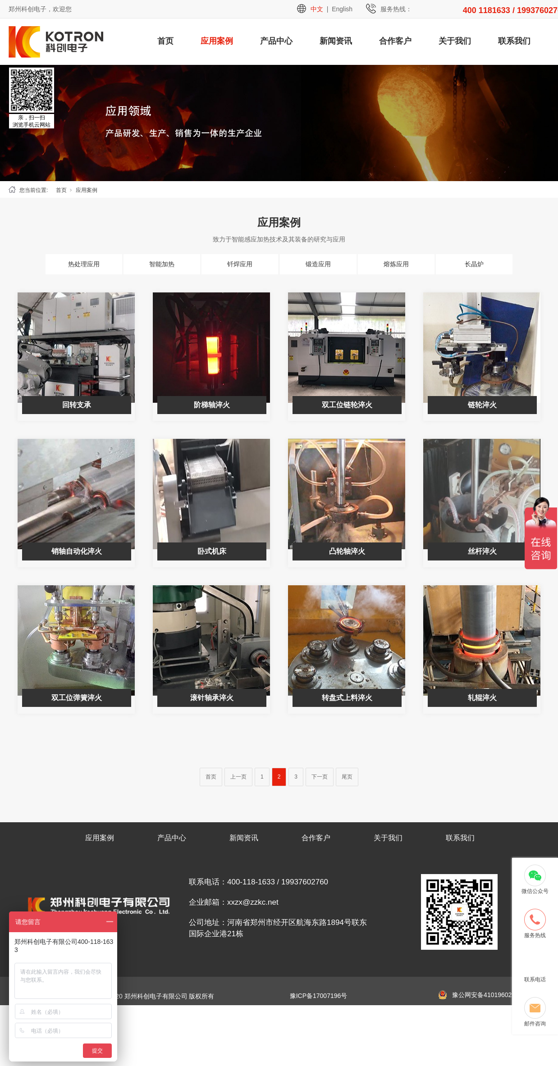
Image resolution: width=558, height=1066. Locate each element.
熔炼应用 (396, 264)
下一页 (319, 777)
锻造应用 (318, 264)
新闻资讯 (336, 41)
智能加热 (161, 264)
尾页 (347, 777)
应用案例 (217, 41)
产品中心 (276, 41)
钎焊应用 (239, 264)
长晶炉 (474, 264)
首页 (165, 41)
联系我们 (514, 41)
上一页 (238, 777)
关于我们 (455, 41)
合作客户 (395, 41)
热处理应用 (84, 264)
